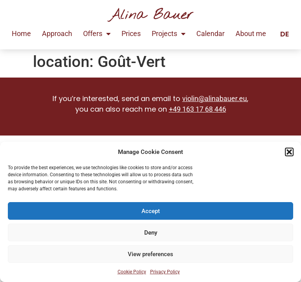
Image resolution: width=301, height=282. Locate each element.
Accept (150, 211)
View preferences (150, 254)
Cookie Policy (132, 272)
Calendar (210, 33)
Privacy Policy (165, 272)
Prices (131, 33)
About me (251, 33)
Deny (150, 232)
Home (21, 33)
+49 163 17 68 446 (197, 109)
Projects (168, 33)
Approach (57, 33)
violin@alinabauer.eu (214, 98)
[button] (289, 152)
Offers (97, 33)
